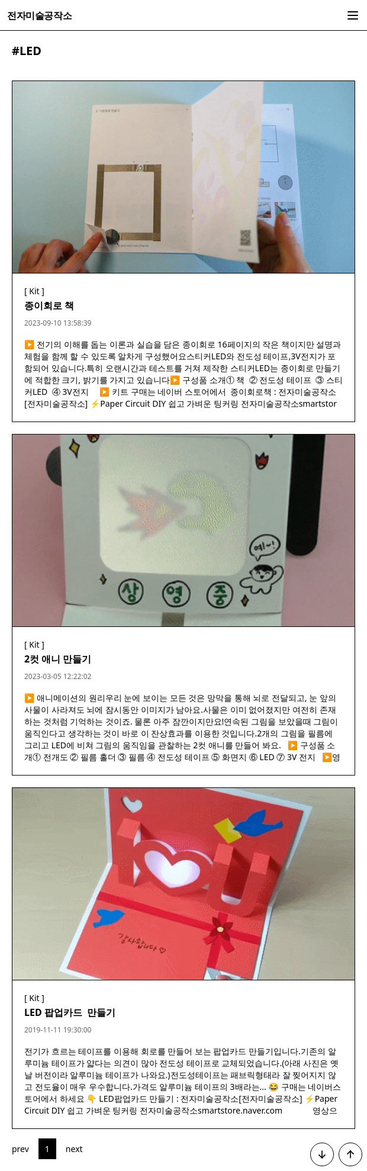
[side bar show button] (353, 15)
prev (20, 1148)
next (74, 1148)
